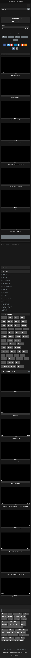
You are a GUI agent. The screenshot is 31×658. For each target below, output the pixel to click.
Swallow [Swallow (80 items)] (12, 637)
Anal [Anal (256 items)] (11, 613)
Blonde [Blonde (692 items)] (4, 616)
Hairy (4, 340)
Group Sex (26, 336)
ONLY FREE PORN (6, 298)
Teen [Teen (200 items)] (23, 637)
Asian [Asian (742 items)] (16, 613)
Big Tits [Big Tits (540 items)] (26, 613)
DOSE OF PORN (5, 276)
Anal (4, 36)
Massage (18, 347)
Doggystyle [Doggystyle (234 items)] (17, 621)
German (18, 336)
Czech (11, 332)
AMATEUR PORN (5, 280)
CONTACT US (7, 649)
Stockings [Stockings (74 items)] (5, 637)
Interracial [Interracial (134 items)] (20, 627)
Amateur (11, 36)
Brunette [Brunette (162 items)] (17, 616)
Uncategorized (6, 366)
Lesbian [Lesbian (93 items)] (12, 629)
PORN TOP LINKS (5, 285)
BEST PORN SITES (6, 310)
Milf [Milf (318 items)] (4, 632)
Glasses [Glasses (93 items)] (5, 624)
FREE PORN (4, 309)
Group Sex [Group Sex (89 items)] (12, 624)
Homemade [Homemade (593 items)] (12, 627)
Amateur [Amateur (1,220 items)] (5, 613)
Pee (3, 355)
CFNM (17, 325)
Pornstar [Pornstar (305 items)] (5, 635)
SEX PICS (4, 291)
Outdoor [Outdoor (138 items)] (23, 632)
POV (15, 39)
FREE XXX (4, 274)
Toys (18, 362)
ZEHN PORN (4, 292)
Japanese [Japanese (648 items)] (5, 629)
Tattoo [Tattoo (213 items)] (18, 637)
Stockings (20, 358)
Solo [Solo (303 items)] (27, 635)
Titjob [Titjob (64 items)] (12, 640)
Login (17, 1)
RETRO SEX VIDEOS (6, 286)
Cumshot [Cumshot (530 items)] (5, 621)
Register (21, 1)
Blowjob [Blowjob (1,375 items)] (10, 616)
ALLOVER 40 (4, 279)
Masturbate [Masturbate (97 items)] (19, 629)
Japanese (21, 343)
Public (23, 355)
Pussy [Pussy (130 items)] (22, 635)
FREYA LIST (4, 277)
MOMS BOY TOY (5, 307)
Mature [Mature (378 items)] (25, 629)
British (4, 325)
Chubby (24, 325)
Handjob (10, 340)
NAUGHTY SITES (5, 283)
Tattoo (27, 358)
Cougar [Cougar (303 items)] (4, 619)
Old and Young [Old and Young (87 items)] (16, 632)
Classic (4, 328)
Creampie (19, 328)
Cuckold (26, 328)
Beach (4, 321)
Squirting (12, 358)
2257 (14, 649)
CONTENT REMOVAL (22, 649)
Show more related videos (15, 237)
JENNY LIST (4, 289)
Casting (10, 325)
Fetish (11, 336)
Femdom (4, 336)
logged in (8, 244)
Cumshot (4, 332)
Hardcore (18, 340)
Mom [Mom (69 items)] (9, 632)
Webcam (21, 366)
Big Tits (10, 321)
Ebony (18, 332)
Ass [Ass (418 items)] (21, 613)
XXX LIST (3, 301)
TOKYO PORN (5, 300)
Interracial (13, 343)
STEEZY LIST (4, 297)
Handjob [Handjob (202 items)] (24, 624)
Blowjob (24, 321)
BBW (23, 317)
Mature (13, 351)
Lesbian (10, 347)
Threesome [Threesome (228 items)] (5, 640)
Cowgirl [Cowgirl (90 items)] (10, 619)
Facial (25, 332)
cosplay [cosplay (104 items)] (23, 616)
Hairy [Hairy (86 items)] (18, 624)
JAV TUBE (4, 295)
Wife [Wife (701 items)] (22, 640)
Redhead (4, 358)
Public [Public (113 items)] (16, 635)
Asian (17, 317)
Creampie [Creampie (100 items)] (17, 619)
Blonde (17, 321)
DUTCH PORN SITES (6, 306)
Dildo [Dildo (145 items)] (11, 621)
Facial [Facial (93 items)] (24, 621)
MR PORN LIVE (5, 282)
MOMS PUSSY (5, 304)
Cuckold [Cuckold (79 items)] (24, 619)
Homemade (24, 36)
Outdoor (26, 351)
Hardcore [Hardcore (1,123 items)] (5, 627)
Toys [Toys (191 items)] (17, 640)
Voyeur (14, 366)
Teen (4, 362)
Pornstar (10, 355)
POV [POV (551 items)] (11, 635)
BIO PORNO (4, 288)
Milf (19, 351)
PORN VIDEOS (5, 303)
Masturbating (5, 351)
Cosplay (11, 328)
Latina (4, 347)
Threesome (11, 362)
